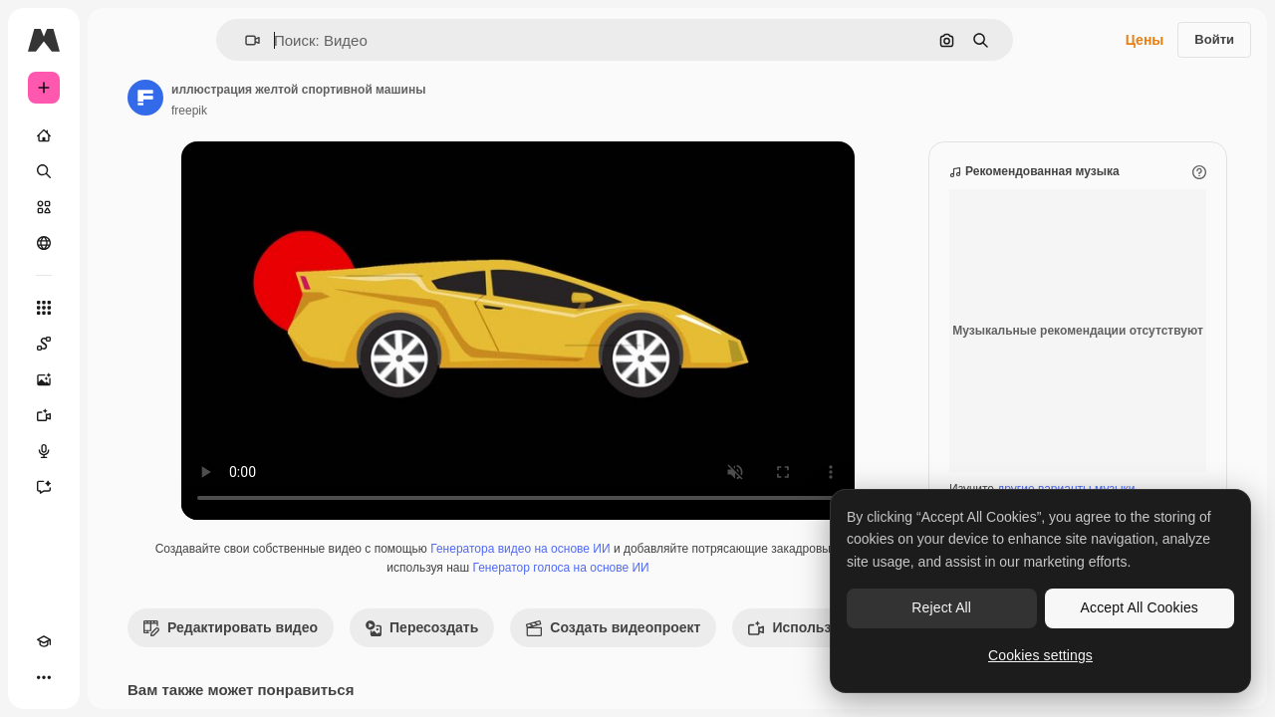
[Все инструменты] (119, 308)
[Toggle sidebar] (195, 40)
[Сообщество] (119, 243)
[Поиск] (119, 171)
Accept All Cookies (1139, 607)
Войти (1214, 39)
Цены (1145, 40)
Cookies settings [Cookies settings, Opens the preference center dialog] (1040, 655)
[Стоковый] (119, 207)
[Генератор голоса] (119, 451)
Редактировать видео (382, 647)
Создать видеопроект (764, 647)
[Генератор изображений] (119, 379)
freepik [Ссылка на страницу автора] (341, 111)
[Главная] (119, 135)
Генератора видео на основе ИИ (652, 569)
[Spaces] (119, 343)
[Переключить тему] (80, 677)
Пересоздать (573, 647)
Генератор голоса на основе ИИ (693, 588)
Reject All (941, 607)
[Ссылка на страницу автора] (297, 98)
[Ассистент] (119, 487)
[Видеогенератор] (119, 415)
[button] (320, 40)
